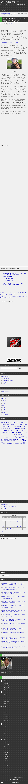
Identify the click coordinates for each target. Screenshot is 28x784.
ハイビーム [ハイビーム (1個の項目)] (23, 432)
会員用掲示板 (5, 504)
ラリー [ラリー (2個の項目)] (4, 437)
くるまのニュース (5, 383)
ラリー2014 (6, 709)
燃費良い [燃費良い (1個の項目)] (12, 443)
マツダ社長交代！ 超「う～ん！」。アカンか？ (14, 281)
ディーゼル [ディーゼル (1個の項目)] (8, 432)
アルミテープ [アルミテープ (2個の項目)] (20, 424)
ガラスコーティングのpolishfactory (9, 506)
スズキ (3, 409)
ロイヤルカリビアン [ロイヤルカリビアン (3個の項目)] (19, 437)
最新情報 (9, 24)
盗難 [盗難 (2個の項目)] (18, 443)
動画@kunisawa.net (6, 391)
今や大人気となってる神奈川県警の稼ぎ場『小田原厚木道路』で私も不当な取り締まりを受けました (14, 642)
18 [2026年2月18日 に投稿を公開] (10, 526)
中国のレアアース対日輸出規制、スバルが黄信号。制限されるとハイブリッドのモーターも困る (14, 620)
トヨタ (6, 756)
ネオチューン (5, 508)
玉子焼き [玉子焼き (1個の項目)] (15, 443)
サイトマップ (4, 774)
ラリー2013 (6, 710)
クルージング (6, 744)
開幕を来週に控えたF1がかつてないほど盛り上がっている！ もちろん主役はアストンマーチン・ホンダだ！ (13, 584)
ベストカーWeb (5, 378)
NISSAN (4, 400)
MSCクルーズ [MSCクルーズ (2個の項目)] (12, 422)
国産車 (5, 726)
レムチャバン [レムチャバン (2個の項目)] (9, 437)
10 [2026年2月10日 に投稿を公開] (7, 524)
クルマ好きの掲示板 (6, 382)
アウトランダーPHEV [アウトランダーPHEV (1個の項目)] (8, 424)
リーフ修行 (6, 683)
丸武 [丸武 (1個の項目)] (26, 437)
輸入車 (3, 412)
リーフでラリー (7, 685)
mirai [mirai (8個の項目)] (7, 422)
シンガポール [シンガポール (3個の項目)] (22, 428)
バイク (3, 723)
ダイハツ (4, 410)
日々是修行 (4, 680)
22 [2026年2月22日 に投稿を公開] (24, 526)
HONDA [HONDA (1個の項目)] (3, 422)
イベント (5, 742)
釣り (5, 746)
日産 (6, 758)
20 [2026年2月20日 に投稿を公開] (17, 526)
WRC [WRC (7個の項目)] (22, 422)
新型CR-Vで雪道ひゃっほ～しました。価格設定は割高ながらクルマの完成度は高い (14, 597)
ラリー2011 (6, 714)
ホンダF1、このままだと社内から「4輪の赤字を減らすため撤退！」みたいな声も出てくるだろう (14, 647)
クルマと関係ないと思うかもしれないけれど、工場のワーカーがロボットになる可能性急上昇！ (14, 624)
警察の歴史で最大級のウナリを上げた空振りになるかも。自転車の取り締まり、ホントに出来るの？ (14, 602)
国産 (5, 750)
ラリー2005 (6, 720)
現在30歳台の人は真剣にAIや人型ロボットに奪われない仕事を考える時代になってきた (14, 606)
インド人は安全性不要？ (8, 278)
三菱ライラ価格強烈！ (8, 276)
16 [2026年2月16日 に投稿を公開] (3, 526)
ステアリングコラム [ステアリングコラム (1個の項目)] (21, 430)
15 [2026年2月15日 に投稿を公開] (24, 524)
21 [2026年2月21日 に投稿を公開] (20, 526)
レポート (5, 748)
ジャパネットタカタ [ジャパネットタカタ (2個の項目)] (13, 430)
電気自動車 (7, 697)
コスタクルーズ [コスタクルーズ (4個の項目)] (16, 426)
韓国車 (6, 699)
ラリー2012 (6, 712)
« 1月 (2, 531)
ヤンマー (7, 752)
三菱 (3, 405)
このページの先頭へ (15, 782)
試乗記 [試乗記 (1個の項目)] (21, 443)
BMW (6, 736)
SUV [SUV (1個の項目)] (19, 422)
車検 (5, 703)
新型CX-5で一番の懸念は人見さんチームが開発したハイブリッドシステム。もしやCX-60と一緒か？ (14, 611)
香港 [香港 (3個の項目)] (23, 443)
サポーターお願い (5, 376)
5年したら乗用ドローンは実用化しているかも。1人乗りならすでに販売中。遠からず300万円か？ (14, 615)
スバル (3, 407)
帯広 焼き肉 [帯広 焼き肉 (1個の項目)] (5, 443)
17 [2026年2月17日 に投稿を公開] (7, 526)
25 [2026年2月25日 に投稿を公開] (10, 528)
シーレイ (7, 765)
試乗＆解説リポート (8, 701)
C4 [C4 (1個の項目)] (1, 422)
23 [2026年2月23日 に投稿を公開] (3, 528)
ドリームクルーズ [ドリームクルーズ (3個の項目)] (15, 432)
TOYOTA (4, 398)
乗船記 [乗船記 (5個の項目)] (3, 440)
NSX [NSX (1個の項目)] (17, 422)
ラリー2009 (6, 716)
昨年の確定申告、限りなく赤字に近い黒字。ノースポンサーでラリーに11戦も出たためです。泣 (14, 588)
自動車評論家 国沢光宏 (9, 2)
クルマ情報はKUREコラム (7, 380)
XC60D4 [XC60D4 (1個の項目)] (2, 424)
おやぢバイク (6, 689)
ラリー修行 (4, 706)
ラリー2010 (6, 718)
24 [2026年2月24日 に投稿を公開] (7, 528)
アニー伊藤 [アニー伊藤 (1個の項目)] (14, 424)
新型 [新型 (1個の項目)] (9, 443)
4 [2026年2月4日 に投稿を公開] (10, 521)
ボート (3, 739)
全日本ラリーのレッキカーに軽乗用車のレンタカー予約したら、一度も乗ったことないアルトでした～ (14, 593)
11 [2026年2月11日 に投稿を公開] (10, 524)
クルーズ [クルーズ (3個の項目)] (7, 426)
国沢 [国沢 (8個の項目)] (8, 440)
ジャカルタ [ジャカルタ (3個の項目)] (4, 430)
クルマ (3, 692)
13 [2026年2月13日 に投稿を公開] (17, 524)
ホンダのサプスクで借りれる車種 (10, 42)
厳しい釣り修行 (7, 687)
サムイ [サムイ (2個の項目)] (8, 428)
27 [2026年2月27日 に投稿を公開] (17, 528)
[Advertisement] (14, 130)
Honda (3, 402)
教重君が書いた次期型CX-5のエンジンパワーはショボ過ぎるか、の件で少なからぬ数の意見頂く (14, 638)
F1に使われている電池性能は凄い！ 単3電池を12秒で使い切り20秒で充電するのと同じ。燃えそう (14, 629)
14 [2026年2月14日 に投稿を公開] (20, 524)
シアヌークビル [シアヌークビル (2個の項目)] (14, 428)
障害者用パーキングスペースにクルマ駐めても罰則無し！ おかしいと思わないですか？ (14, 633)
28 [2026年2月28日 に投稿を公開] (20, 528)
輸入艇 (5, 762)
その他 (6, 760)
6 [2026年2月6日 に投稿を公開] (17, 521)
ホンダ (6, 730)
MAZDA (3, 403)
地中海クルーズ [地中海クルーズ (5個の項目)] (16, 440)
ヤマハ (6, 754)
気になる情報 (5, 414)
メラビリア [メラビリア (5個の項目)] (18, 435)
